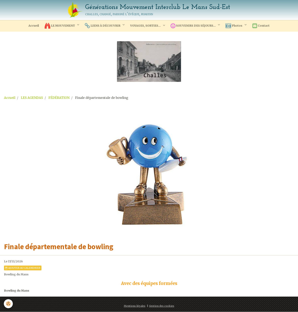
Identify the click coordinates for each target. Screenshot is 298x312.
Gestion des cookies (161, 306)
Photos (235, 26)
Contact (262, 26)
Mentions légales (134, 306)
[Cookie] (8, 303)
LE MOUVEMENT (59, 26)
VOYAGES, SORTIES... (145, 26)
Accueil (32, 26)
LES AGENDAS (32, 98)
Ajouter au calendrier (22, 268)
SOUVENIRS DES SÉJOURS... (194, 26)
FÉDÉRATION (58, 98)
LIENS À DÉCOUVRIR (102, 26)
